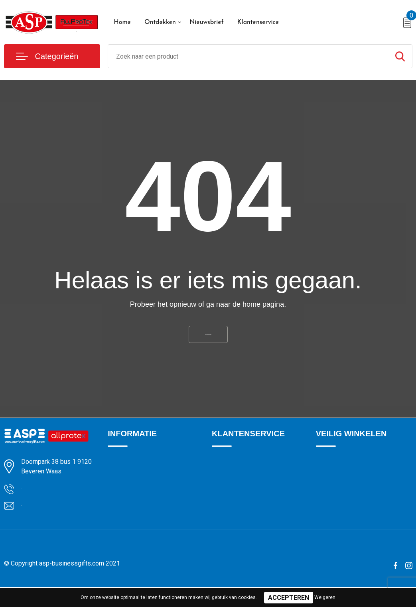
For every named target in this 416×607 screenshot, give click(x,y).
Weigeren (324, 597)
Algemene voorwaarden (347, 469)
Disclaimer (329, 520)
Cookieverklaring (337, 486)
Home (122, 22)
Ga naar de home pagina (208, 339)
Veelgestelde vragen (134, 503)
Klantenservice (258, 22)
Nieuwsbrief (206, 22)
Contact (222, 469)
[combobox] (248, 56)
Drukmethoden (231, 486)
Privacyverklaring (337, 503)
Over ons (119, 469)
